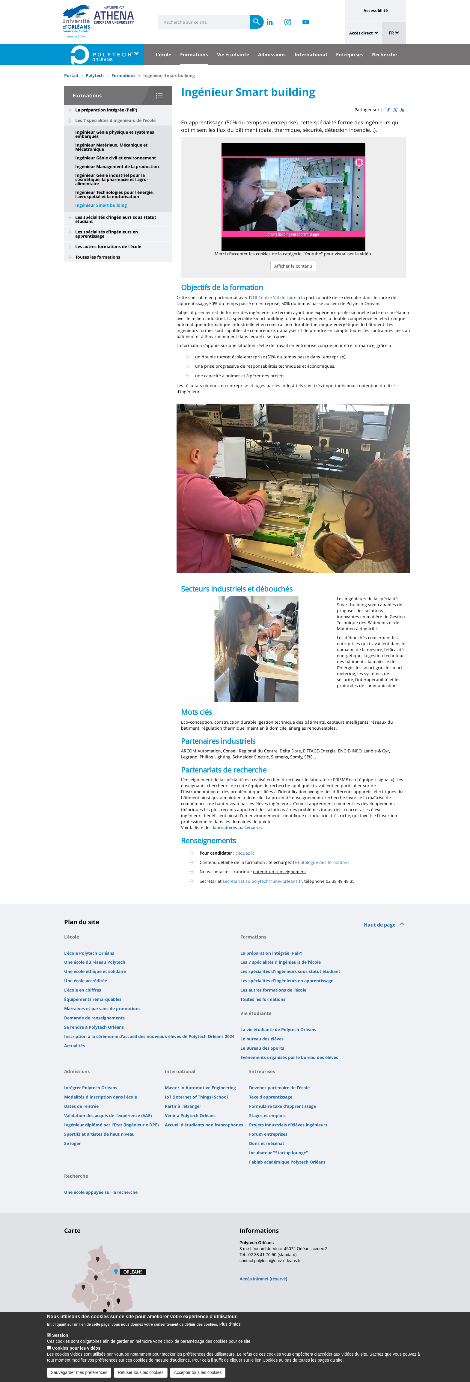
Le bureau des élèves (262, 1039)
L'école (163, 54)
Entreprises (349, 54)
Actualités (74, 1045)
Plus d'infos (229, 1328)
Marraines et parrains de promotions (102, 1008)
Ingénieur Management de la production (117, 167)
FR (394, 33)
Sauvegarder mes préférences (79, 1376)
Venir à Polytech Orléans (190, 1115)
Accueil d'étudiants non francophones (204, 1125)
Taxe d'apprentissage (270, 1097)
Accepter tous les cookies (198, 1376)
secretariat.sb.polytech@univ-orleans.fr (262, 881)
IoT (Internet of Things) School (196, 1097)
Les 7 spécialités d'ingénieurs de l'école (115, 120)
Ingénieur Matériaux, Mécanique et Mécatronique (111, 147)
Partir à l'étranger (183, 1106)
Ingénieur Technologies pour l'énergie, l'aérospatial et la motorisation (114, 194)
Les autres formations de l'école (108, 246)
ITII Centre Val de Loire (273, 297)
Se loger (72, 1143)
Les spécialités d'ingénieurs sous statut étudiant (115, 219)
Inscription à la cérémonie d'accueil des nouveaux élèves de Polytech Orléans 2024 (149, 1036)
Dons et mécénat (266, 1143)
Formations (194, 54)
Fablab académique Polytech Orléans (287, 1162)
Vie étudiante (233, 54)
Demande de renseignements (94, 1018)
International (311, 54)
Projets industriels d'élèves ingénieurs (288, 1125)
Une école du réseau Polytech (94, 962)
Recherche (384, 54)
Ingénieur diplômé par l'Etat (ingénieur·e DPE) (111, 1125)
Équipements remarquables (92, 999)
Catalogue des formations (324, 862)
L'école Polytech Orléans (89, 953)
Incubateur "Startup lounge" (278, 1152)
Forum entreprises (268, 1134)
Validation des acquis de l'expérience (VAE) (108, 1115)
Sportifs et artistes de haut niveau (99, 1134)
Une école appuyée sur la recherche (101, 1192)
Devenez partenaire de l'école (279, 1087)
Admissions (272, 54)
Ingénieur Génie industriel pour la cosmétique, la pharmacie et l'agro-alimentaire (111, 179)
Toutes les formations (97, 257)
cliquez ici (246, 853)
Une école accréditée (85, 980)
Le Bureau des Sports (262, 1048)
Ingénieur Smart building (101, 205)
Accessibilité (376, 10)
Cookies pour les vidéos (76, 1352)
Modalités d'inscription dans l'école (100, 1097)
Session (60, 1339)
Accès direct (361, 33)
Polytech (95, 75)
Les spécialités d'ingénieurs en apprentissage (106, 234)
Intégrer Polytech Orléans (90, 1087)
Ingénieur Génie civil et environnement (115, 158)
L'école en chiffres (82, 990)
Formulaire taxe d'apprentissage (282, 1106)
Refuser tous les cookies (141, 1376)
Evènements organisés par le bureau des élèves (289, 1057)
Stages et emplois (267, 1115)
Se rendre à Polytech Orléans (94, 1027)
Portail (71, 75)
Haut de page (379, 924)
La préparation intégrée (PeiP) (106, 110)
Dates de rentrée (81, 1106)
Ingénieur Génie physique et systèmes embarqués (114, 134)
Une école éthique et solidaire (95, 971)
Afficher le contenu (293, 266)
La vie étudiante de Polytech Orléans (278, 1029)
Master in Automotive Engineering (200, 1087)
